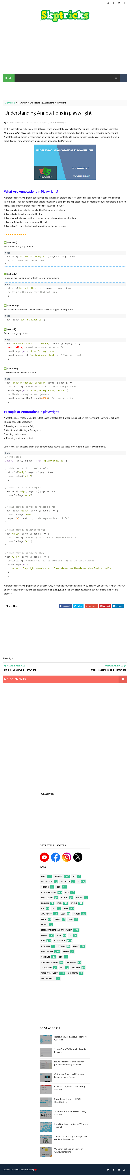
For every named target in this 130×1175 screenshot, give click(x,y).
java (66, 909)
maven (57, 919)
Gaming (64, 898)
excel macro (47, 898)
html (59, 903)
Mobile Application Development (56, 930)
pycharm (45, 946)
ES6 (66, 892)
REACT (76, 946)
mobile (44, 925)
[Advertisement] (65, 49)
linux (43, 919)
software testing (49, 962)
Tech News (71, 962)
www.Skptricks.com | (24, 1169)
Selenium (45, 957)
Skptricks (10, 103)
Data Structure (48, 892)
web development (49, 973)
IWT (54, 909)
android (58, 876)
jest (63, 914)
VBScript (76, 968)
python (61, 946)
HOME (8, 78)
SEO (60, 957)
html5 (74, 903)
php (43, 941)
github (79, 898)
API (74, 876)
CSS (58, 887)
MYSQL (44, 935)
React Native (47, 952)
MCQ (70, 919)
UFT (61, 968)
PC (70, 935)
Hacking (45, 903)
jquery (76, 914)
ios (42, 909)
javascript (46, 914)
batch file (65, 882)
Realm (66, 952)
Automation (46, 882)
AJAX (43, 876)
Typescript (46, 968)
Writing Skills (48, 979)
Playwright (22, 103)
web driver (73, 973)
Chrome (44, 887)
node (59, 935)
